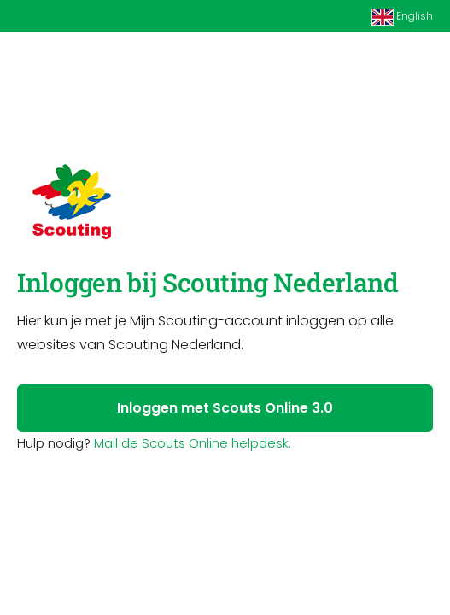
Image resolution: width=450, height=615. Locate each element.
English (402, 17)
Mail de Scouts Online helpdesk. (192, 443)
